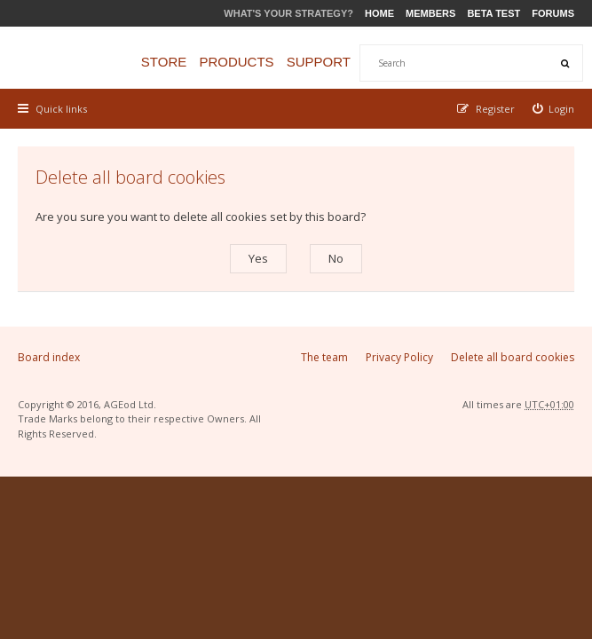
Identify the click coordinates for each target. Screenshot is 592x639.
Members (430, 13)
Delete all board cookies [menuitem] (512, 357)
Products (236, 61)
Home (379, 13)
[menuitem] (554, 108)
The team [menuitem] (324, 357)
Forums (553, 13)
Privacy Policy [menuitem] (399, 357)
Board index (49, 357)
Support (319, 61)
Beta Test (493, 13)
